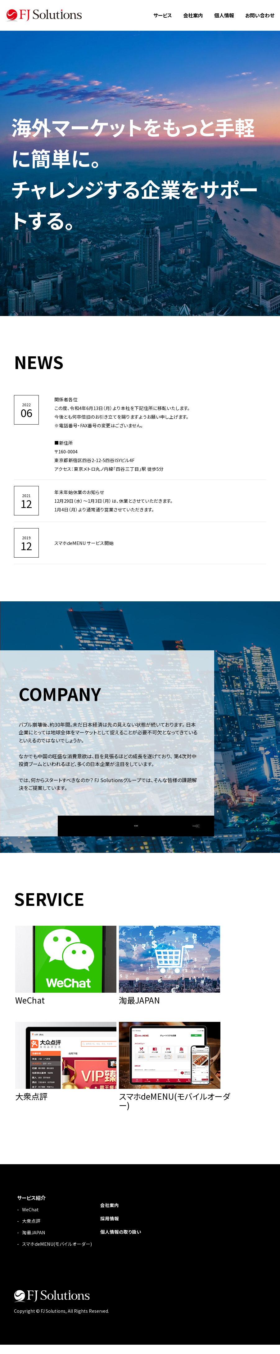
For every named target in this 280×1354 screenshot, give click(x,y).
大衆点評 (32, 1230)
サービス (162, 15)
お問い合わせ (259, 15)
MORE (136, 823)
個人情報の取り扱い (127, 1240)
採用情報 (115, 1227)
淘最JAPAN (34, 1241)
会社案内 (193, 15)
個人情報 (224, 15)
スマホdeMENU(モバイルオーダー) (59, 1253)
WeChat (31, 1218)
